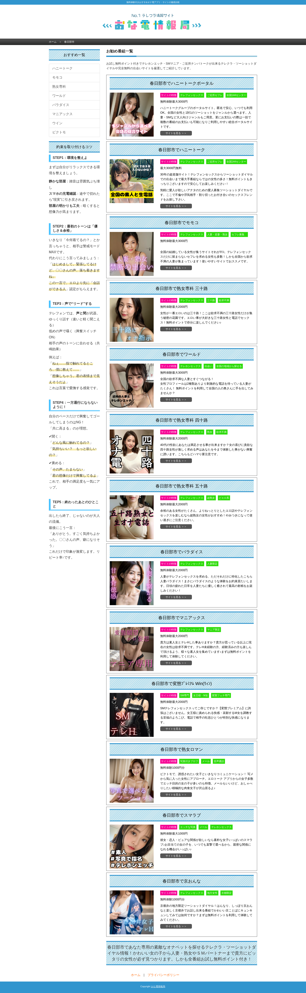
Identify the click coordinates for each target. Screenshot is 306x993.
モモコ (57, 77)
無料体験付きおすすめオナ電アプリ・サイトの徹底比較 (153, 2)
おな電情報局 (158, 986)
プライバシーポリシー (163, 975)
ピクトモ (59, 132)
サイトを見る (173, 133)
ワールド (59, 95)
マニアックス (62, 114)
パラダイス (60, 105)
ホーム (53, 41)
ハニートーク (62, 68)
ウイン (57, 123)
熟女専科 (59, 86)
